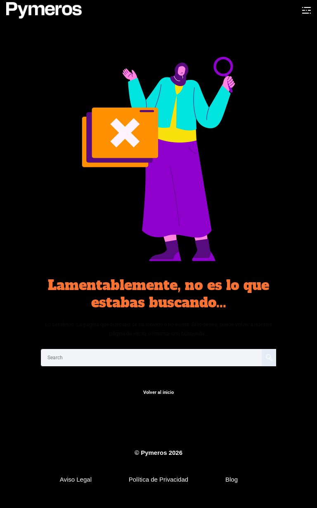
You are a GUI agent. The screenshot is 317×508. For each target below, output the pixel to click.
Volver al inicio (158, 392)
